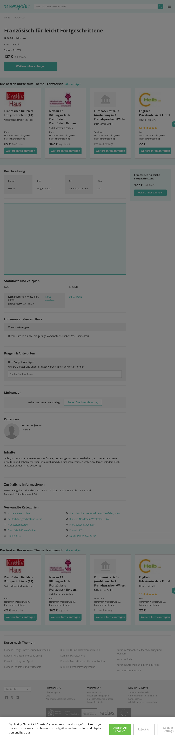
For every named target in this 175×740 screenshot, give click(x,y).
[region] (87, 728)
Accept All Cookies (120, 729)
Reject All (144, 729)
